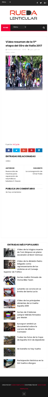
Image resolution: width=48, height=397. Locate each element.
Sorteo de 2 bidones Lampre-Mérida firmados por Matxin (29, 315)
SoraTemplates (18, 385)
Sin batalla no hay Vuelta (29, 349)
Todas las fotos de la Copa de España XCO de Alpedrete (30, 338)
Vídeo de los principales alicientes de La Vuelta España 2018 (28, 303)
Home (5, 27)
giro (31, 49)
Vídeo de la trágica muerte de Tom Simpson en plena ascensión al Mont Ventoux (30, 252)
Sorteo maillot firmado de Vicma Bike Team (29, 278)
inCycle (16, 144)
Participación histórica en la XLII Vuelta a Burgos (30, 361)
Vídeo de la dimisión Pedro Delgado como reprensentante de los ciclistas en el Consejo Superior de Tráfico (23, 266)
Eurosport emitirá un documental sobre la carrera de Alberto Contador (27, 327)
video (12, 52)
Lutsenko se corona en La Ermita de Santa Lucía (29, 290)
